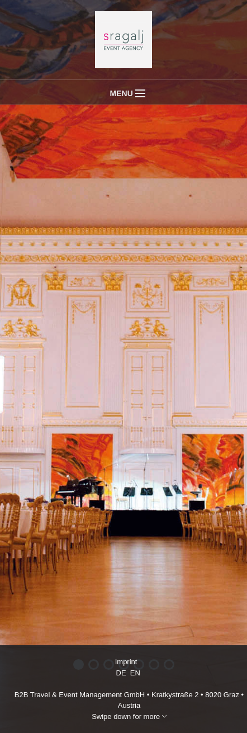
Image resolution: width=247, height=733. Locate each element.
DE (121, 673)
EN (135, 673)
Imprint (126, 662)
